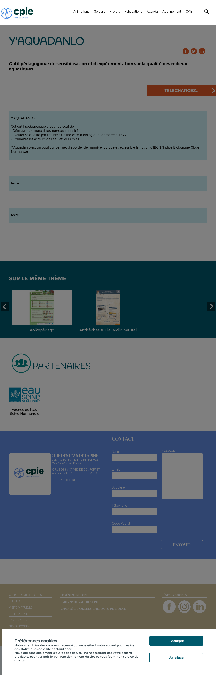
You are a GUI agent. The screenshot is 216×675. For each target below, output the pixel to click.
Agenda (152, 11)
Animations (81, 11)
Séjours (99, 11)
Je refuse (176, 657)
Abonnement (171, 11)
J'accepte (176, 641)
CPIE (189, 11)
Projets (115, 11)
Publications (133, 11)
